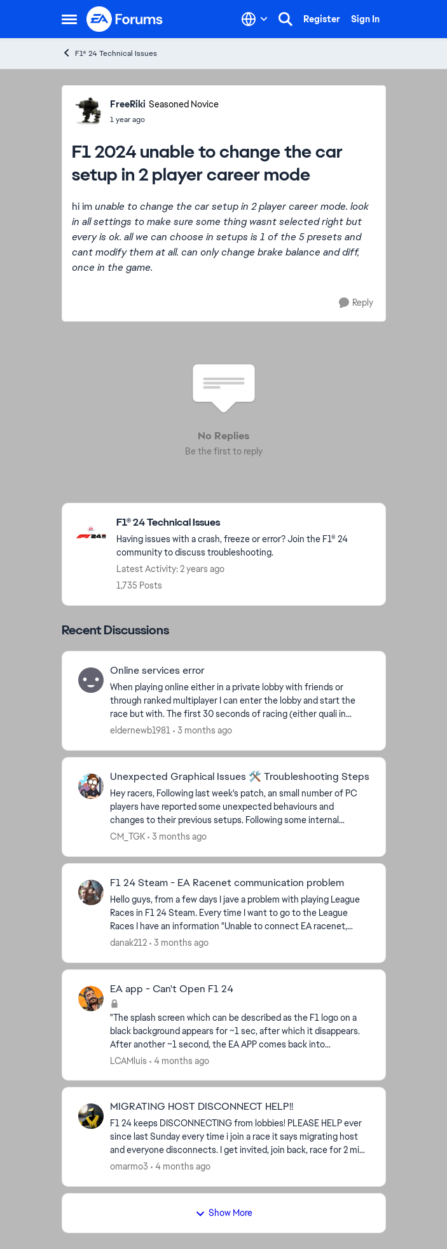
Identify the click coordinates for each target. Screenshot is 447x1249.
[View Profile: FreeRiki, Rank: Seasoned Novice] (88, 111)
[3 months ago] (202, 730)
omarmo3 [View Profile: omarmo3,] (129, 1166)
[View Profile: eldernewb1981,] (91, 680)
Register (321, 19)
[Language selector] (254, 19)
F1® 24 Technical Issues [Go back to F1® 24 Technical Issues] (109, 53)
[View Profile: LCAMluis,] (91, 998)
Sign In (365, 19)
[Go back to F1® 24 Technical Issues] (244, 522)
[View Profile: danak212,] (91, 892)
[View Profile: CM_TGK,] (91, 786)
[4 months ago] (179, 1060)
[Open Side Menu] (69, 19)
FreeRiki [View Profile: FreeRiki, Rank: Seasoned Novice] (128, 104)
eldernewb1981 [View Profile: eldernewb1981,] (140, 730)
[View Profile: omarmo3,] (91, 1116)
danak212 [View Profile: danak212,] (128, 942)
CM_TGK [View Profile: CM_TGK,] (127, 836)
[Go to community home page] (125, 19)
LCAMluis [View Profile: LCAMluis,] (128, 1060)
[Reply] (356, 302)
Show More (223, 1212)
